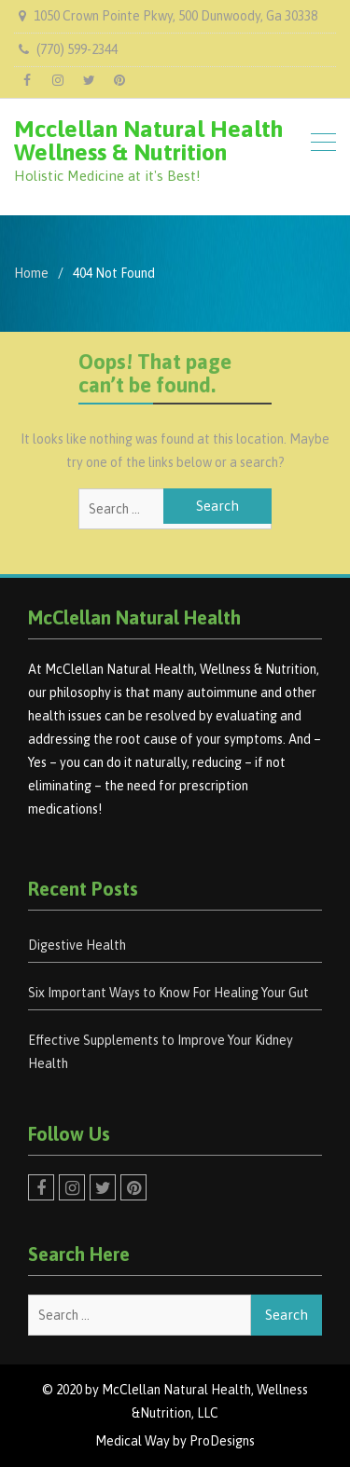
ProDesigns (222, 1440)
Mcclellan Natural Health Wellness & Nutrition (149, 140)
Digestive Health (77, 945)
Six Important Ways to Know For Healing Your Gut (168, 992)
